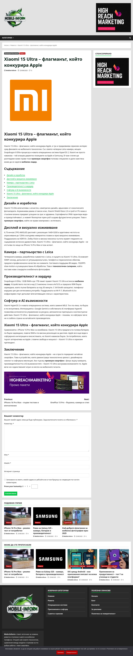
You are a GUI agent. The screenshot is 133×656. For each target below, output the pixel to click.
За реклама (96, 609)
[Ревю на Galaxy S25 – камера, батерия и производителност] (46, 516)
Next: (68, 401)
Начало (94, 596)
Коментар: (9, 423)
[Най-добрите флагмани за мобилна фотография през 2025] (75, 516)
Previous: (25, 402)
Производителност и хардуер (20, 186)
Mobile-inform (11, 70)
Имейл (7, 463)
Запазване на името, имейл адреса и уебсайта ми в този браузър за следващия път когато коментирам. (42, 481)
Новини (51, 596)
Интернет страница (12, 471)
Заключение (12, 197)
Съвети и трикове (55, 614)
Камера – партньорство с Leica (20, 182)
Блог (93, 600)
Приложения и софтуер (77, 566)
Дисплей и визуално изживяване (22, 179)
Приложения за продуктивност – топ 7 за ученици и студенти (111, 574)
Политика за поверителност (103, 614)
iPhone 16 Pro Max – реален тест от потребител (17, 529)
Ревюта (22, 53)
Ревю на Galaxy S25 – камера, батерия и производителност (43, 530)
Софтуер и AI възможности (19, 190)
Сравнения (68, 522)
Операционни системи (57, 605)
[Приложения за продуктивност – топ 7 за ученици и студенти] (114, 559)
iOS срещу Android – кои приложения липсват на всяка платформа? (82, 574)
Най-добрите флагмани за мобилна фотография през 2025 (75, 530)
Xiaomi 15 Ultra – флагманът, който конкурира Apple (30, 193)
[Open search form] (130, 38)
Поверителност (71, 652)
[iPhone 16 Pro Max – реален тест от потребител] (17, 516)
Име (6, 455)
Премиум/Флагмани (11, 53)
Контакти (95, 605)
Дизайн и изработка (16, 175)
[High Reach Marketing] (46, 383)
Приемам (60, 652)
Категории (7, 38)
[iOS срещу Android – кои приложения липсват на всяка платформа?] (82, 559)
